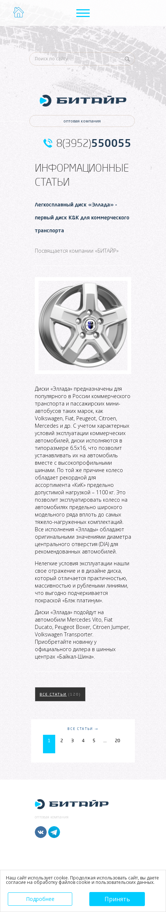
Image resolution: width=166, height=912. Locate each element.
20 (117, 740)
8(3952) (93, 143)
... (105, 740)
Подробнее (40, 898)
